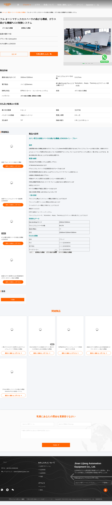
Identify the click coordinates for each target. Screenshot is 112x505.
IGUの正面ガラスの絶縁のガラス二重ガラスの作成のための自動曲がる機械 (42, 348)
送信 (14, 54)
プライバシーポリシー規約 (16, 499)
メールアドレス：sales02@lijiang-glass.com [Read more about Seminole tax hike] (15, 471)
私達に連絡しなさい (65, 5)
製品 (9, 12)
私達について (49, 5)
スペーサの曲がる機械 (18, 12)
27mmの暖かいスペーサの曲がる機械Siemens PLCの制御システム (13, 390)
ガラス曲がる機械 (51, 252)
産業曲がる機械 (39, 252)
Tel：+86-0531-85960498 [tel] (9, 468)
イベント (79, 5)
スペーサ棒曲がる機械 (65, 252)
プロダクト (27, 5)
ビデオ (37, 5)
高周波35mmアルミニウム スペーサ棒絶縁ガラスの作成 (70, 348)
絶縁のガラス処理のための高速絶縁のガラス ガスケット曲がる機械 (98, 348)
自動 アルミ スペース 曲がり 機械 (11, 162)
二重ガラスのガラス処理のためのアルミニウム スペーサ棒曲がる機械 (13, 348)
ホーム (4, 12)
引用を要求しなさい (44, 54)
